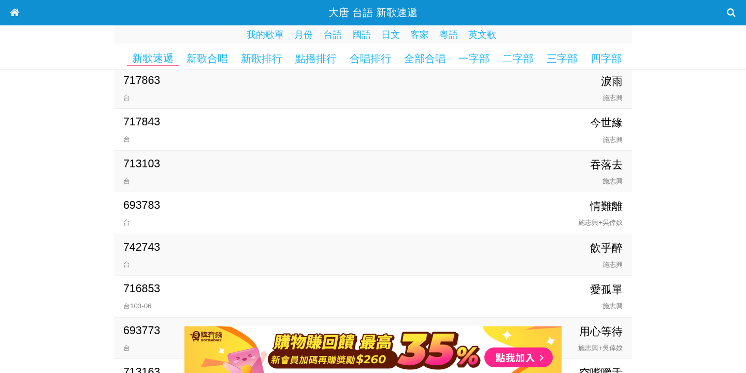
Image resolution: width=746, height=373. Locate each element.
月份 (303, 35)
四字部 (606, 58)
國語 (361, 35)
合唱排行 (370, 58)
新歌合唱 (207, 58)
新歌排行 (261, 58)
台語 (332, 35)
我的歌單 (265, 35)
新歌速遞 (153, 58)
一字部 (474, 58)
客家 (419, 35)
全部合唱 (425, 58)
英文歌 (482, 35)
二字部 (518, 58)
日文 (390, 35)
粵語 (448, 35)
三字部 (562, 58)
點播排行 (316, 58)
